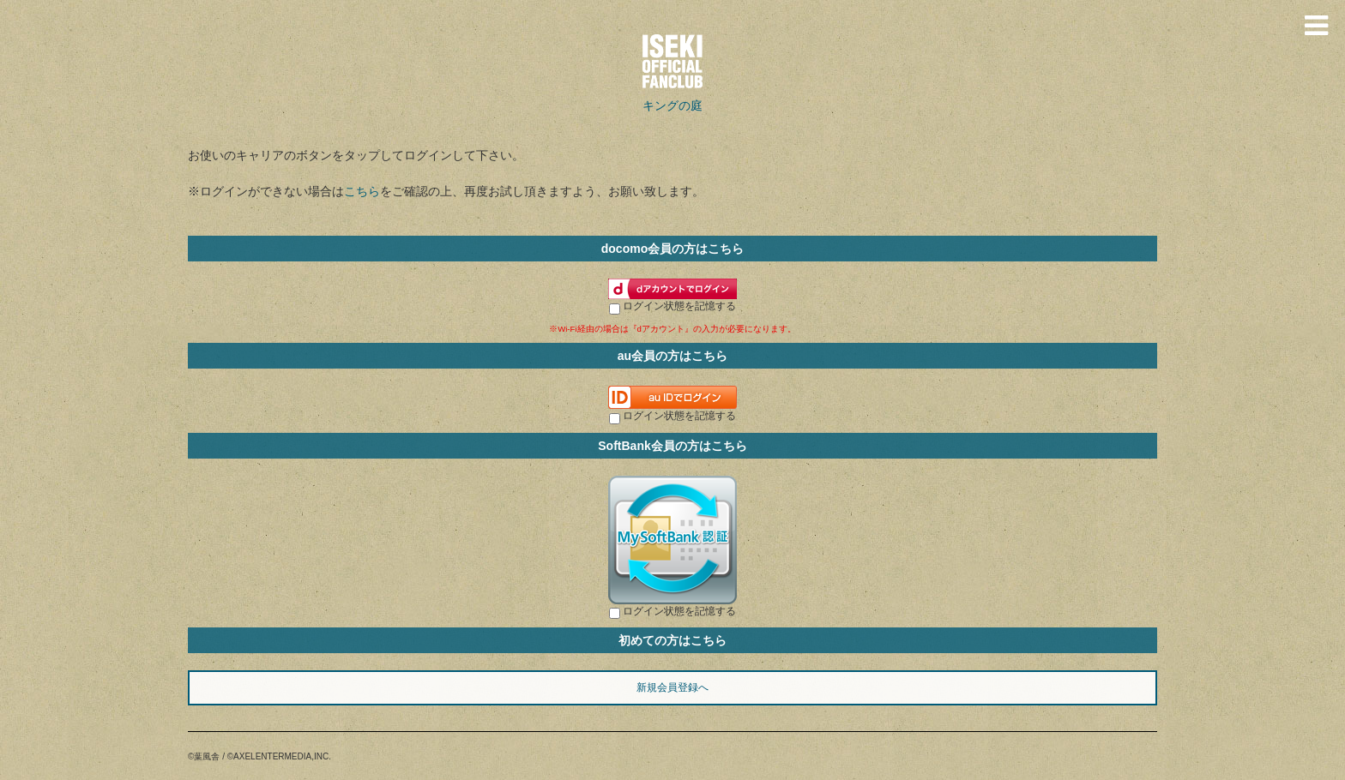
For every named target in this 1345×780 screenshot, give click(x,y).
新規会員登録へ (672, 687)
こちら (362, 191)
